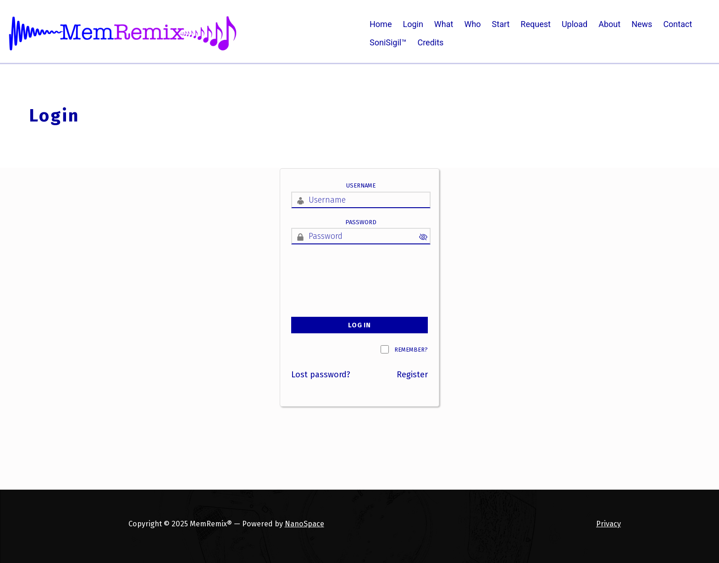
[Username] (361, 200)
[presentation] (361, 271)
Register (412, 375)
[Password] (361, 236)
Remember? (411, 349)
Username (361, 185)
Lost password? (320, 375)
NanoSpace (304, 523)
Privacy (608, 523)
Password (360, 222)
